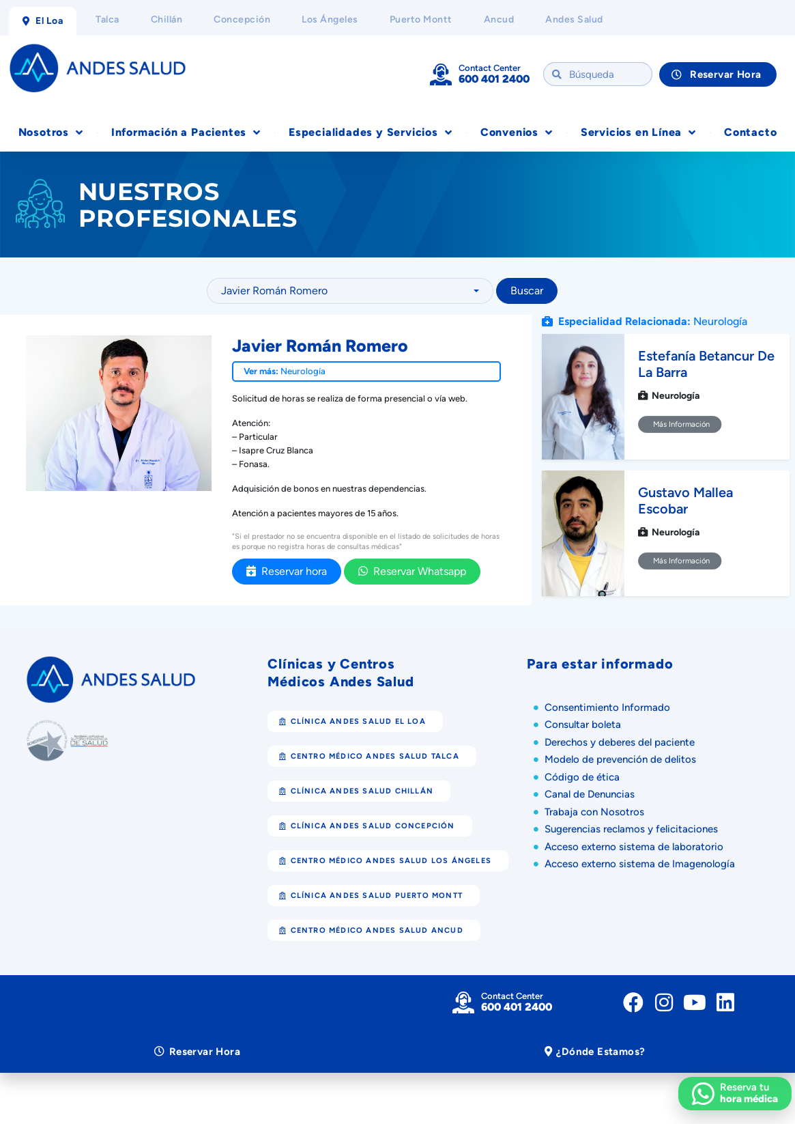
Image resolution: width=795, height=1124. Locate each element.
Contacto (750, 132)
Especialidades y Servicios (370, 132)
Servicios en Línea (638, 132)
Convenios (516, 132)
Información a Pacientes (186, 132)
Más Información (680, 424)
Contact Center (490, 68)
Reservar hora (286, 571)
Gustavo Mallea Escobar (685, 500)
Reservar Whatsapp (412, 571)
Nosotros (50, 132)
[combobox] (350, 291)
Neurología (303, 371)
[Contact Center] (441, 74)
